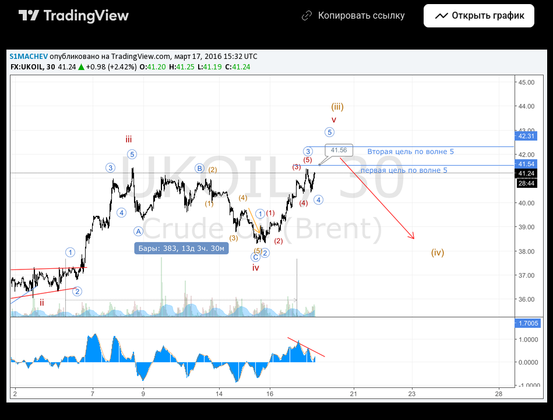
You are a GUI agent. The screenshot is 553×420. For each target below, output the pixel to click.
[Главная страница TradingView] (74, 16)
